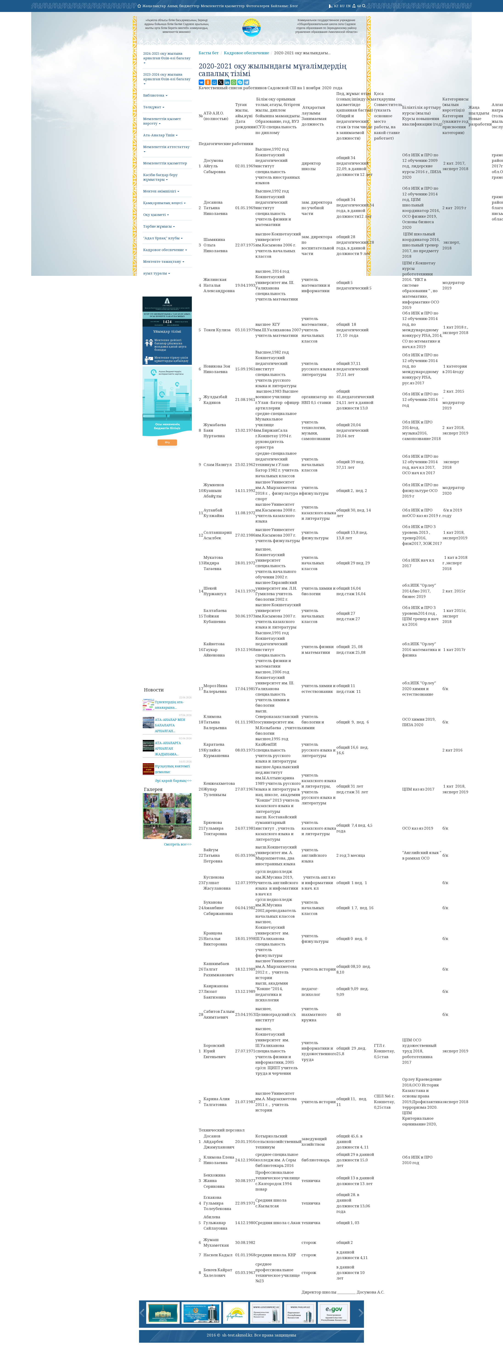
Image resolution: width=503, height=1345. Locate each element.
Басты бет (209, 52)
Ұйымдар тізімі (167, 331)
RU (342, 5)
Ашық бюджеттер (183, 5)
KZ (336, 5)
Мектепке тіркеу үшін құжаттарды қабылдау (166, 360)
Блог (294, 5)
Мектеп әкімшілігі (161, 191)
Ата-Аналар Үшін (160, 135)
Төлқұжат (153, 107)
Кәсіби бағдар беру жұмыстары (160, 177)
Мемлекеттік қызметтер (223, 5)
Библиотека (155, 95)
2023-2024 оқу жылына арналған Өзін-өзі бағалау (166, 78)
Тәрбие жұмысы (159, 226)
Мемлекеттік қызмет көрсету (162, 121)
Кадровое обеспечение (165, 249)
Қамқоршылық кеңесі (164, 202)
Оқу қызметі (156, 214)
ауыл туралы (156, 273)
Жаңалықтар (154, 5)
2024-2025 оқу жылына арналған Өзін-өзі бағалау (166, 57)
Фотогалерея (257, 5)
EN (348, 5)
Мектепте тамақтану (163, 261)
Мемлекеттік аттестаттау (166, 148)
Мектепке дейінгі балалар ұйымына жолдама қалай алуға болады (165, 345)
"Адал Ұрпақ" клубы (163, 238)
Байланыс (279, 5)
